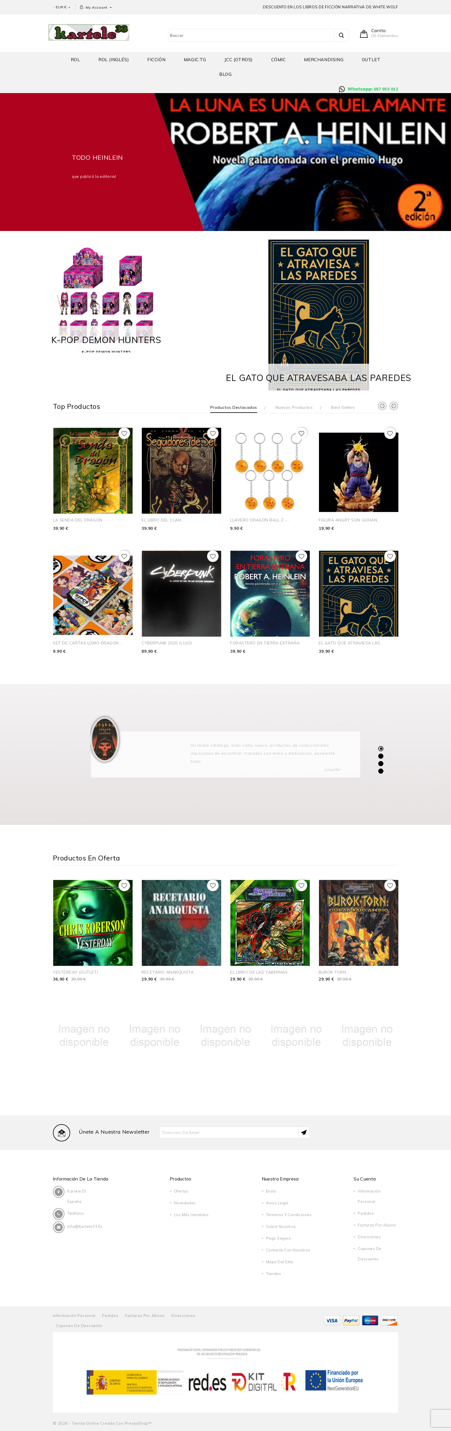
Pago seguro (278, 1238)
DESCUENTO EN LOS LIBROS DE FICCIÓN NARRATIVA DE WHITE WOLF (330, 7)
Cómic (278, 59)
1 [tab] (380, 748)
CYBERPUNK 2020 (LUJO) (167, 643)
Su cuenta (364, 1179)
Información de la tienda (80, 1179)
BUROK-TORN (332, 972)
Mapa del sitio (280, 1261)
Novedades (185, 1203)
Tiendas (273, 1273)
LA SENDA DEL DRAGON (77, 520)
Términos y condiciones (289, 1214)
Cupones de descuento (79, 1325)
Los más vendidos (191, 1214)
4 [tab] (380, 771)
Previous (382, 406)
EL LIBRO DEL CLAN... (163, 520)
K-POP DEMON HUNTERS (106, 339)
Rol (75, 59)
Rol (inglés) (113, 59)
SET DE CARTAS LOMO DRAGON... (87, 643)
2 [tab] (380, 756)
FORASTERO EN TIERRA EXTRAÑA (265, 643)
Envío (271, 1191)
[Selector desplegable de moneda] (63, 7)
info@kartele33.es (85, 1226)
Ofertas (181, 1191)
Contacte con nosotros (288, 1250)
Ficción (156, 59)
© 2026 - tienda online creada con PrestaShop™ (102, 1423)
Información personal (74, 1315)
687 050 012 (386, 89)
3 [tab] (380, 763)
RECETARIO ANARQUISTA (168, 972)
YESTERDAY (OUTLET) (75, 972)
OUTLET (371, 59)
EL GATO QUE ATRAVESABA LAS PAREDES (318, 377)
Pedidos (366, 1213)
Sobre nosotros (281, 1226)
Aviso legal (277, 1203)
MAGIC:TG (195, 59)
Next (393, 406)
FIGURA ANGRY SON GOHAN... (349, 520)
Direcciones (369, 1236)
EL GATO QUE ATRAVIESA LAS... (351, 643)
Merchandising (323, 59)
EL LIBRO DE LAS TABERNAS (259, 972)
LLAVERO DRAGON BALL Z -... (260, 520)
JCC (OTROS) (238, 59)
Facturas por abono (377, 1225)
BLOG (225, 74)
